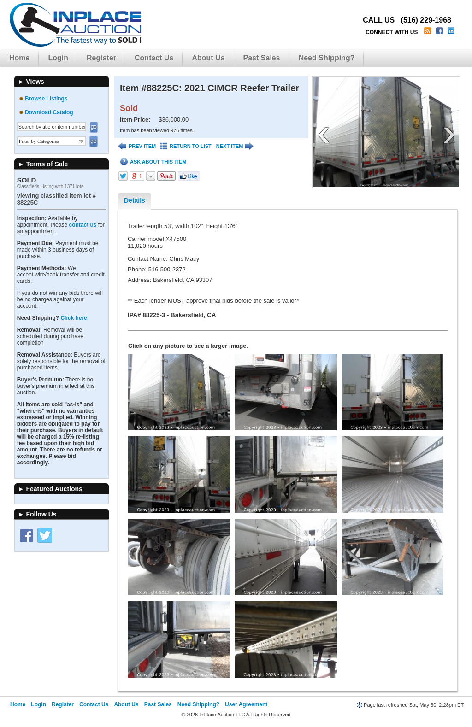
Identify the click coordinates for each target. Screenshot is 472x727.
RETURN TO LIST (186, 146)
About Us (208, 58)
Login (58, 58)
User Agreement (246, 704)
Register (101, 58)
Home (19, 58)
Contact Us (154, 58)
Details (134, 200)
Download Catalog (49, 112)
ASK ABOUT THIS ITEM (153, 161)
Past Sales (261, 58)
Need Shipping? (327, 58)
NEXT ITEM (235, 146)
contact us (82, 225)
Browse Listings (46, 98)
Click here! (74, 318)
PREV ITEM (137, 146)
